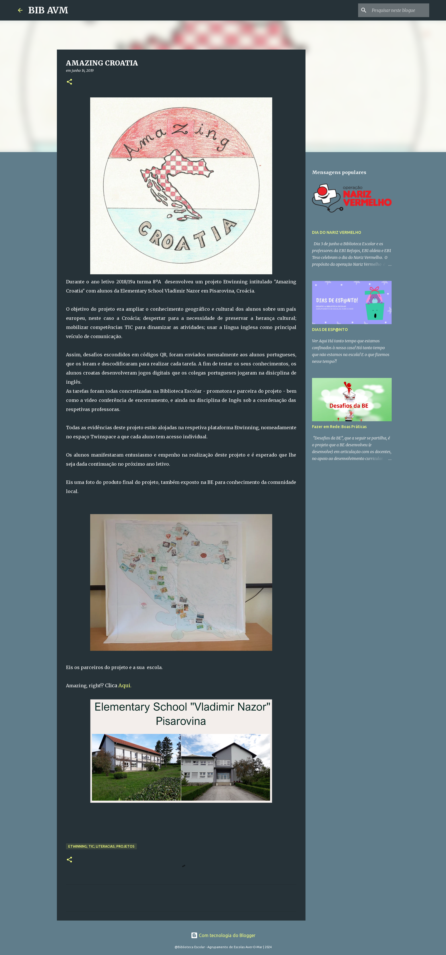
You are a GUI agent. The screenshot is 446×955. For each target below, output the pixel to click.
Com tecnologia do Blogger (223, 935)
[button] (69, 82)
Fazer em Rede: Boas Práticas (339, 426)
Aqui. (125, 685)
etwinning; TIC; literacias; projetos (101, 846)
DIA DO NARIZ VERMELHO (336, 232)
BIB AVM (48, 10)
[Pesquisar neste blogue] (399, 10)
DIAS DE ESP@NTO (330, 329)
